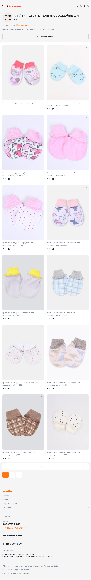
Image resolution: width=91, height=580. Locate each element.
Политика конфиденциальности (15, 570)
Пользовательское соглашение (15, 574)
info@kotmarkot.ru (12, 535)
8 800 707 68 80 (11, 524)
